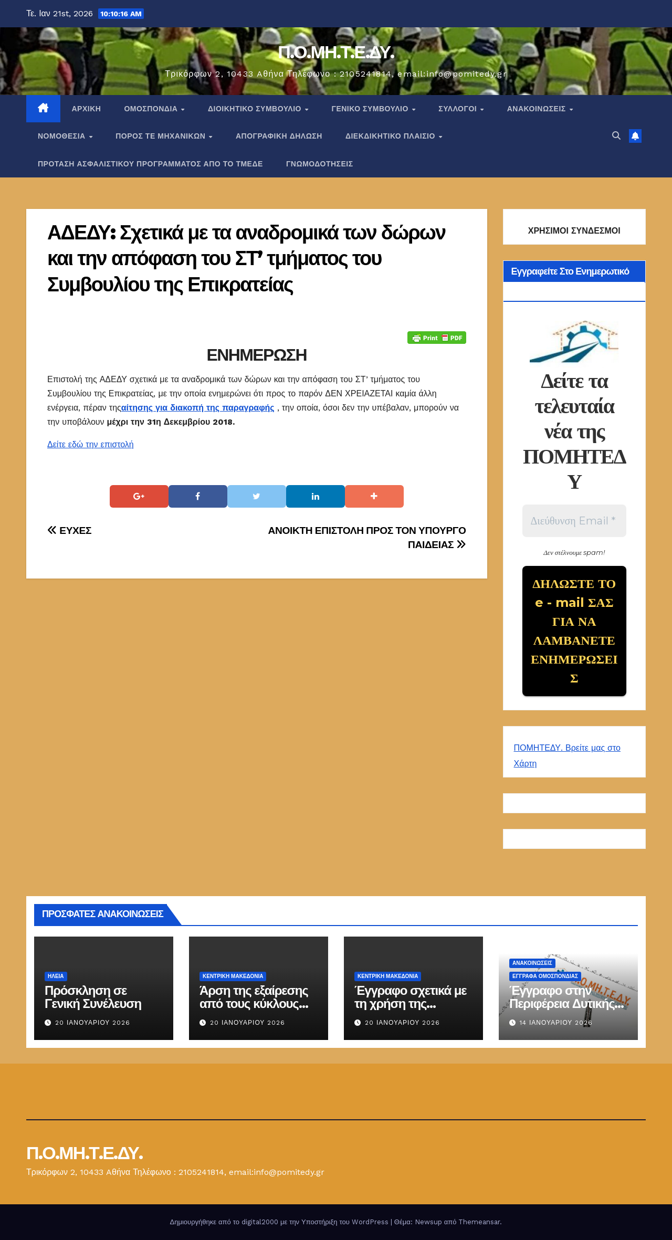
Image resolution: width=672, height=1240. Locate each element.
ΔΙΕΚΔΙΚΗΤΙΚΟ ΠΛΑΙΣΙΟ (391, 136)
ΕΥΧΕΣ (69, 530)
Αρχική (86, 108)
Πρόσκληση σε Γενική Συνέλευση (93, 997)
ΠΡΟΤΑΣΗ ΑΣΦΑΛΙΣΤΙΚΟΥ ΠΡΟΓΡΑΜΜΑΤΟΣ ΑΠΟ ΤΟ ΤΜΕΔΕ (150, 164)
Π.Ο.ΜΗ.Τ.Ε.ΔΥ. (336, 52)
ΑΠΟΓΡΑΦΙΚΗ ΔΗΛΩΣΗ (279, 136)
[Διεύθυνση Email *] (574, 521)
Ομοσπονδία (152, 108)
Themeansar (479, 1222)
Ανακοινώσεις (537, 108)
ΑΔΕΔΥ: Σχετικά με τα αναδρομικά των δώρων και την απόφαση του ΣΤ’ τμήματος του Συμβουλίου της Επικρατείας (246, 258)
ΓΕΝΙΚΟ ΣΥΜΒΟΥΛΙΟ (371, 108)
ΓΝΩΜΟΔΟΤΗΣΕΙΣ (319, 164)
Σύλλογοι (458, 108)
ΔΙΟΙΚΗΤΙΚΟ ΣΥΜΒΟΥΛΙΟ (255, 108)
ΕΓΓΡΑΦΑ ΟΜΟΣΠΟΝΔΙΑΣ (545, 976)
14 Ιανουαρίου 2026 (556, 1022)
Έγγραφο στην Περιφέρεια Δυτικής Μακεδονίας (561, 1003)
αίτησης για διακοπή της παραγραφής (198, 408)
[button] (616, 136)
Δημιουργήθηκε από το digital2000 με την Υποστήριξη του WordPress (280, 1222)
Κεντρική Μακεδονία (233, 976)
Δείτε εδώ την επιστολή (90, 444)
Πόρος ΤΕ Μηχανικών (162, 136)
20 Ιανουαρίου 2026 (92, 1022)
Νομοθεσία (63, 136)
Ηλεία (56, 976)
